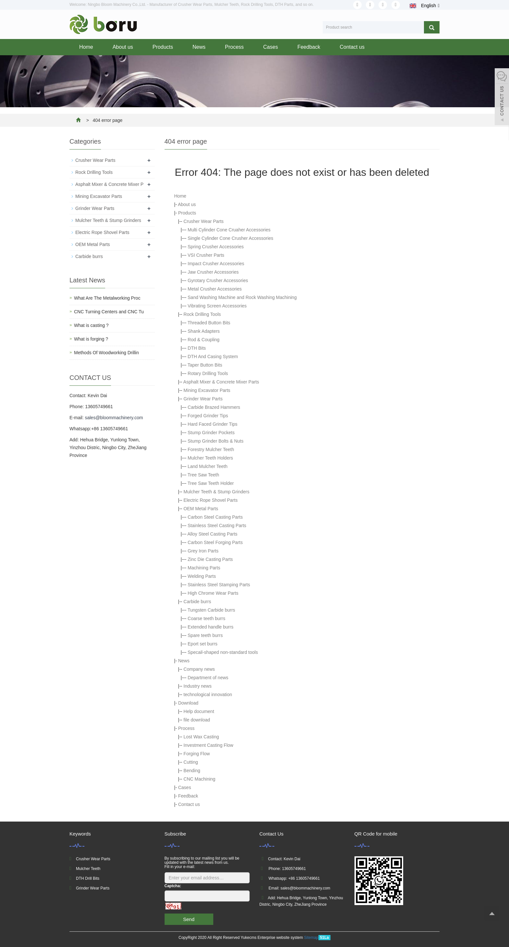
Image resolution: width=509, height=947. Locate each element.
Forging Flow (196, 753)
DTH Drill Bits (87, 878)
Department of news (208, 677)
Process (234, 47)
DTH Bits (197, 348)
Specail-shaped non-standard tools (223, 652)
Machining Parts (204, 567)
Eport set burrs (202, 643)
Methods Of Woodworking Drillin (106, 352)
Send (188, 919)
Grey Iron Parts (203, 550)
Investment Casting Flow (208, 745)
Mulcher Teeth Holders (210, 458)
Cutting (190, 762)
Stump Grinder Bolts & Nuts (215, 441)
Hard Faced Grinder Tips (212, 424)
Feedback (308, 47)
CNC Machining (199, 779)
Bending (191, 770)
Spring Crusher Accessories (216, 246)
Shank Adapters (204, 331)
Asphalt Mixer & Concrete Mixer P (109, 184)
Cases (270, 47)
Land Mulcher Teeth (208, 466)
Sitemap (311, 937)
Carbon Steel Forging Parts (215, 542)
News (198, 47)
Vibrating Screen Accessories (217, 305)
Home (86, 47)
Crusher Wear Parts (203, 221)
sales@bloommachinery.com (114, 417)
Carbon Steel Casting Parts (215, 517)
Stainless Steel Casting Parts (217, 525)
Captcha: (173, 886)
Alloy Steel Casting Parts (212, 534)
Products (163, 47)
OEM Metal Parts (200, 508)
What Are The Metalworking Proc (107, 298)
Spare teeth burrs (205, 635)
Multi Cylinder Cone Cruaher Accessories (229, 229)
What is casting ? (91, 325)
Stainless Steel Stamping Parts (219, 584)
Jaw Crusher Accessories (213, 272)
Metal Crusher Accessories (215, 289)
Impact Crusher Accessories (216, 263)
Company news (199, 669)
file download (196, 719)
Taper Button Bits (205, 365)
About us (123, 47)
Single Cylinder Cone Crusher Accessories (230, 238)
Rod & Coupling (203, 339)
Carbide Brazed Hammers (214, 407)
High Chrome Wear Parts (213, 593)
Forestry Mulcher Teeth (211, 449)
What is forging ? (91, 339)
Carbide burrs (197, 601)
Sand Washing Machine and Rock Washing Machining (242, 297)
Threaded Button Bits (209, 322)
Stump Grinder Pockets (211, 432)
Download (188, 703)
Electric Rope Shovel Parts (210, 500)
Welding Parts (202, 576)
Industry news (197, 686)
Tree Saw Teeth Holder (211, 483)
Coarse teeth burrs (206, 618)
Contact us (352, 47)
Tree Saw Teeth (203, 474)
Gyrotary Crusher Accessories (218, 280)
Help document (198, 711)
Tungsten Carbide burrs (211, 610)
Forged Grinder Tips (208, 415)
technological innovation (207, 694)
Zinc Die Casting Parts (210, 559)
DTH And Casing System (213, 356)
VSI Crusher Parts (206, 255)
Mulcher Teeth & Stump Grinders (216, 491)
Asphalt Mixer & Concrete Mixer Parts (221, 381)
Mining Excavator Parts (206, 390)
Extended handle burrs (210, 626)
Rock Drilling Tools (202, 314)
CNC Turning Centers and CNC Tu (109, 311)
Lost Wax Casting (201, 736)
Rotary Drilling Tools (208, 373)
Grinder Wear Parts (202, 398)
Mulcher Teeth (88, 868)
